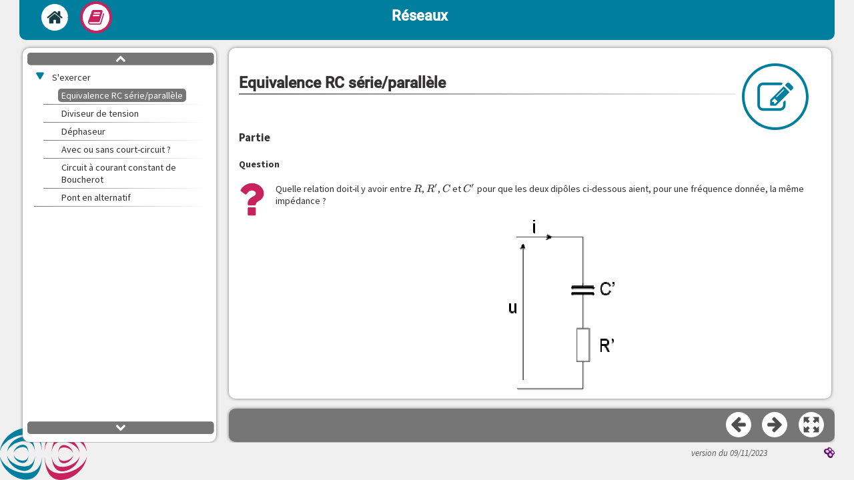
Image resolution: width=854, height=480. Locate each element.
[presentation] (418, 189)
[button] (812, 425)
